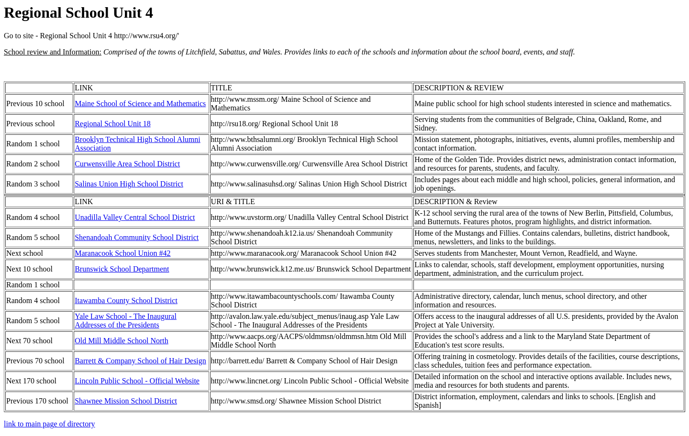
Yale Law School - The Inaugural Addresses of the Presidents (126, 320)
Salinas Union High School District (129, 184)
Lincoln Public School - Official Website (137, 381)
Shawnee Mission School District (126, 401)
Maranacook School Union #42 (122, 253)
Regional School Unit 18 (113, 124)
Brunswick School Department (122, 269)
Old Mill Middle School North (121, 341)
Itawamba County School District (126, 300)
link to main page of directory (49, 424)
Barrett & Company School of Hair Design (140, 361)
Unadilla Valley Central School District (135, 217)
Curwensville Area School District (127, 164)
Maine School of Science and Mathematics (140, 103)
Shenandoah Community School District (137, 237)
